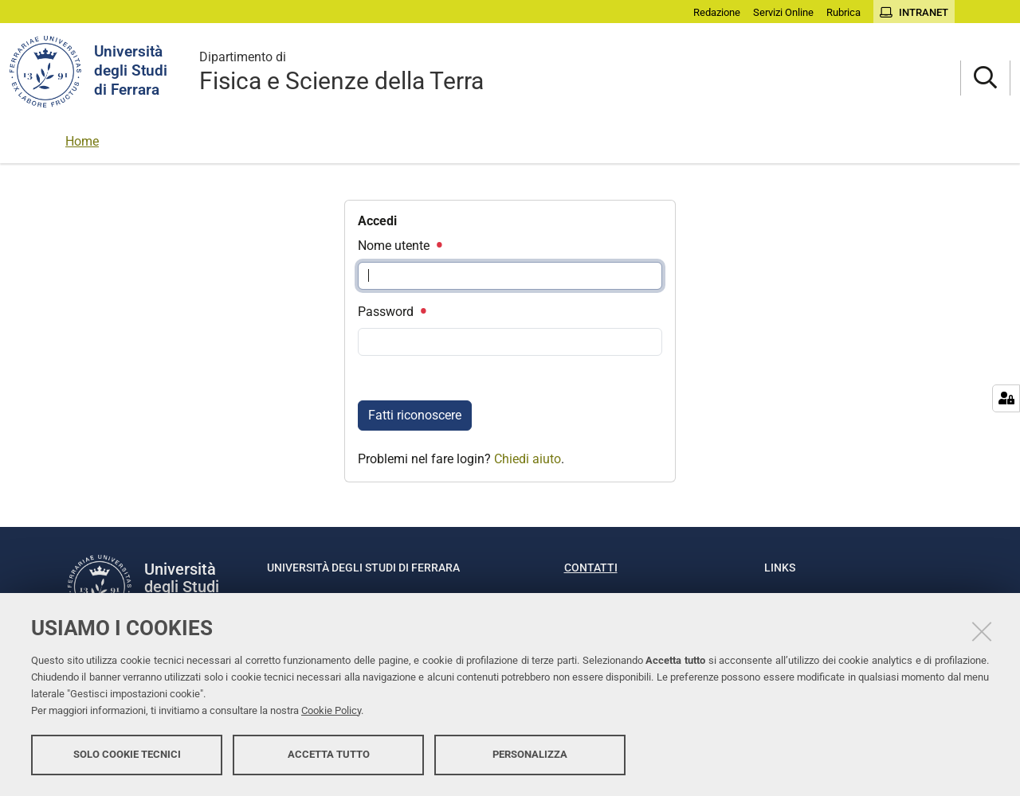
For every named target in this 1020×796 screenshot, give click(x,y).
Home (82, 141)
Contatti (591, 567)
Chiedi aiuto (527, 458)
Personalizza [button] (529, 754)
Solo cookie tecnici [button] (127, 754)
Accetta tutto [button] (329, 754)
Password (391, 311)
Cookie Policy (331, 710)
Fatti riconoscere (414, 415)
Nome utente (399, 245)
